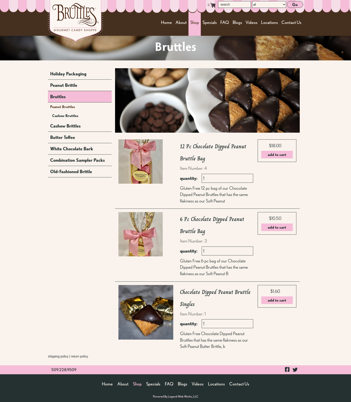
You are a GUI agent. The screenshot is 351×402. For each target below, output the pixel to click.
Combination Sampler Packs (77, 160)
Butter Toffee (62, 137)
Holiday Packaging (68, 74)
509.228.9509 (63, 369)
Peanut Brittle (63, 85)
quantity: (188, 178)
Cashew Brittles (65, 126)
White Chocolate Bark (71, 148)
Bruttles (58, 96)
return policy (79, 356)
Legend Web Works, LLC (183, 396)
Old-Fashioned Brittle (71, 171)
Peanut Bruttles (62, 107)
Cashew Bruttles (65, 116)
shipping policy (58, 356)
